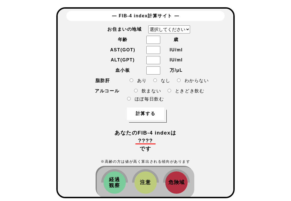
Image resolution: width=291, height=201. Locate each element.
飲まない (147, 90)
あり (138, 80)
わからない (193, 80)
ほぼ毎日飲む (145, 99)
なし (162, 80)
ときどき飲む (186, 90)
